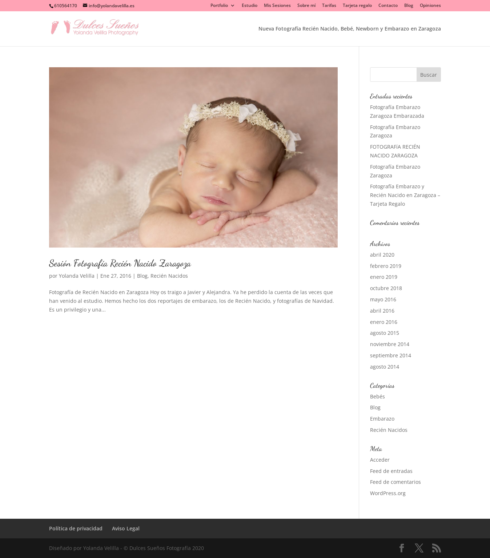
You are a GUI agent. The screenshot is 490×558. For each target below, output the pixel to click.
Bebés (377, 396)
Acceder (380, 459)
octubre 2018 (386, 288)
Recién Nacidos (169, 275)
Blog (408, 5)
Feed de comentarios (395, 481)
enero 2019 (383, 276)
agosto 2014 (384, 366)
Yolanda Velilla (77, 275)
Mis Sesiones (277, 5)
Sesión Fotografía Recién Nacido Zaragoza (120, 263)
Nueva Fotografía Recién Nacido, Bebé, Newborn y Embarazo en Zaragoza (349, 29)
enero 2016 (383, 321)
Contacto (388, 5)
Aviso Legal (126, 528)
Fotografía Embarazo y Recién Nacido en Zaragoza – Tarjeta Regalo (405, 195)
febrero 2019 (385, 265)
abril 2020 (382, 254)
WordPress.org (388, 493)
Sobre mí (306, 5)
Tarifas (329, 5)
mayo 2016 (383, 299)
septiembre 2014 (390, 355)
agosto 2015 (384, 332)
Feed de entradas (391, 470)
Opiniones (430, 5)
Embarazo (382, 418)
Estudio (249, 5)
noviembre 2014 (389, 344)
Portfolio (219, 5)
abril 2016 (382, 310)
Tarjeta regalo (357, 5)
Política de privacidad (76, 528)
